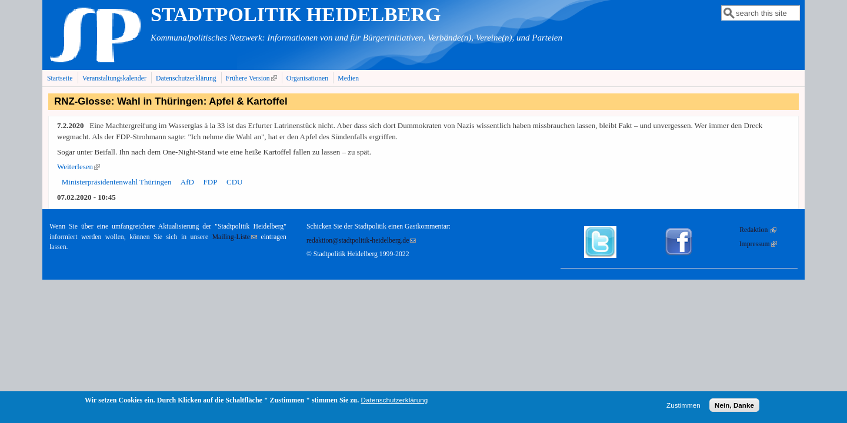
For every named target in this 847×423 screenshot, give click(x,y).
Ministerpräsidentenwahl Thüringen (116, 181)
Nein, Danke (734, 407)
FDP (211, 181)
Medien (348, 78)
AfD (187, 181)
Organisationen (307, 78)
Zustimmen (683, 407)
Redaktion (757, 230)
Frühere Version (252, 78)
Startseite (60, 78)
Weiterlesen (78, 166)
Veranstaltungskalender (114, 78)
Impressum (758, 244)
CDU (234, 181)
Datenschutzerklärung (186, 78)
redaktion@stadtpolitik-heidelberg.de (361, 240)
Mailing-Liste (234, 237)
